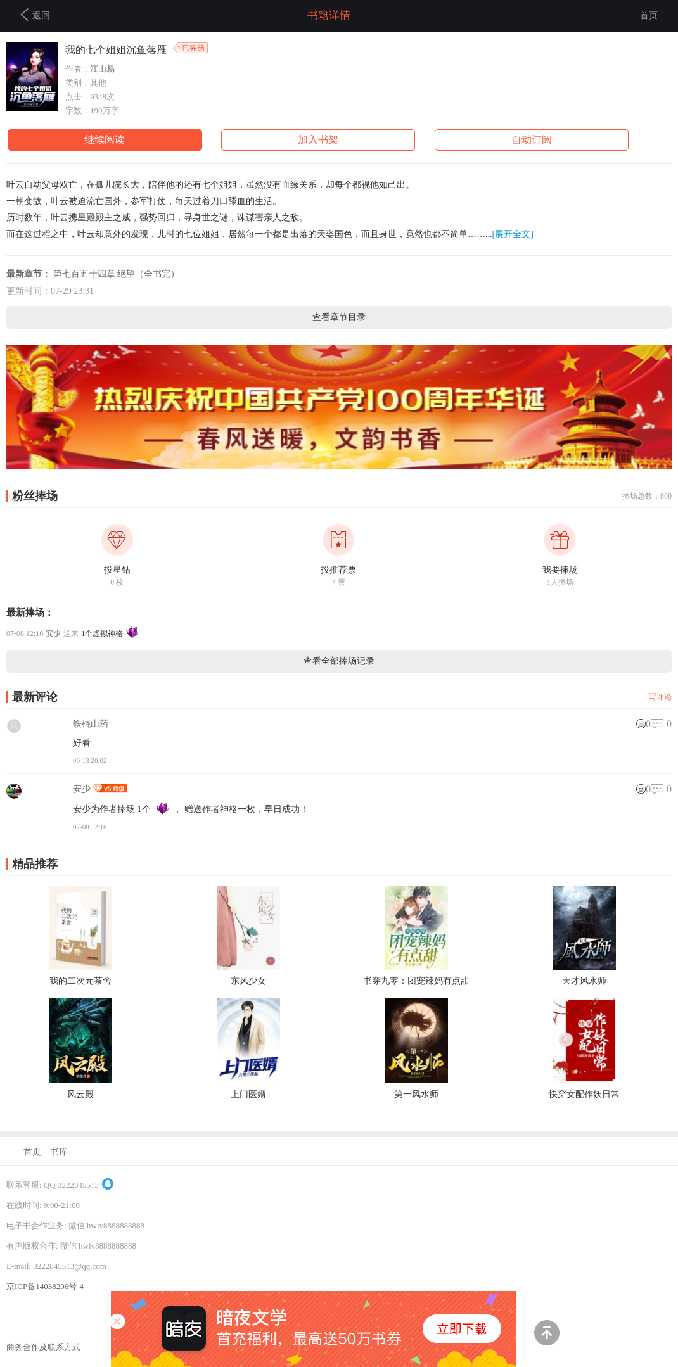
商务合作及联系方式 (43, 1347)
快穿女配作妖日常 (584, 1094)
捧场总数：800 (647, 496)
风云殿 (80, 1094)
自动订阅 (531, 139)
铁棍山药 (90, 723)
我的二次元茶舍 (80, 981)
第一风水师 (416, 1094)
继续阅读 (104, 139)
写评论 (660, 696)
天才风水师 (584, 981)
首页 (649, 15)
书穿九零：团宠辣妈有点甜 (416, 981)
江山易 (102, 68)
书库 (59, 1152)
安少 (53, 633)
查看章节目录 (339, 317)
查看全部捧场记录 (339, 661)
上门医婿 (248, 1094)
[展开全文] (513, 234)
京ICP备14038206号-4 (45, 1286)
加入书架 (318, 139)
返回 (35, 14)
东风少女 (248, 981)
